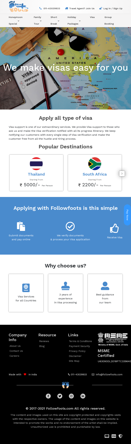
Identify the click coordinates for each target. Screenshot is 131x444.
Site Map (74, 361)
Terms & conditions (80, 341)
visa (92, 17)
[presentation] (122, 173)
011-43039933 (52, 8)
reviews (44, 341)
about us (15, 346)
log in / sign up (112, 8)
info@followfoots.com (108, 374)
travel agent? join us (81, 8)
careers (14, 355)
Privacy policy (77, 351)
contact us (16, 350)
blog (42, 346)
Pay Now (127, 214)
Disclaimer (75, 356)
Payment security (79, 346)
